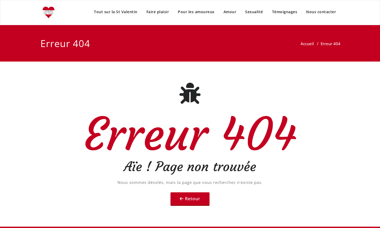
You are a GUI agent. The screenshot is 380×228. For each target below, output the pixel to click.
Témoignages (284, 11)
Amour (230, 11)
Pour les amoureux (196, 11)
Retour (192, 199)
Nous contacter (321, 11)
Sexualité (254, 11)
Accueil (307, 43)
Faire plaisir (157, 11)
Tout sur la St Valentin (115, 11)
